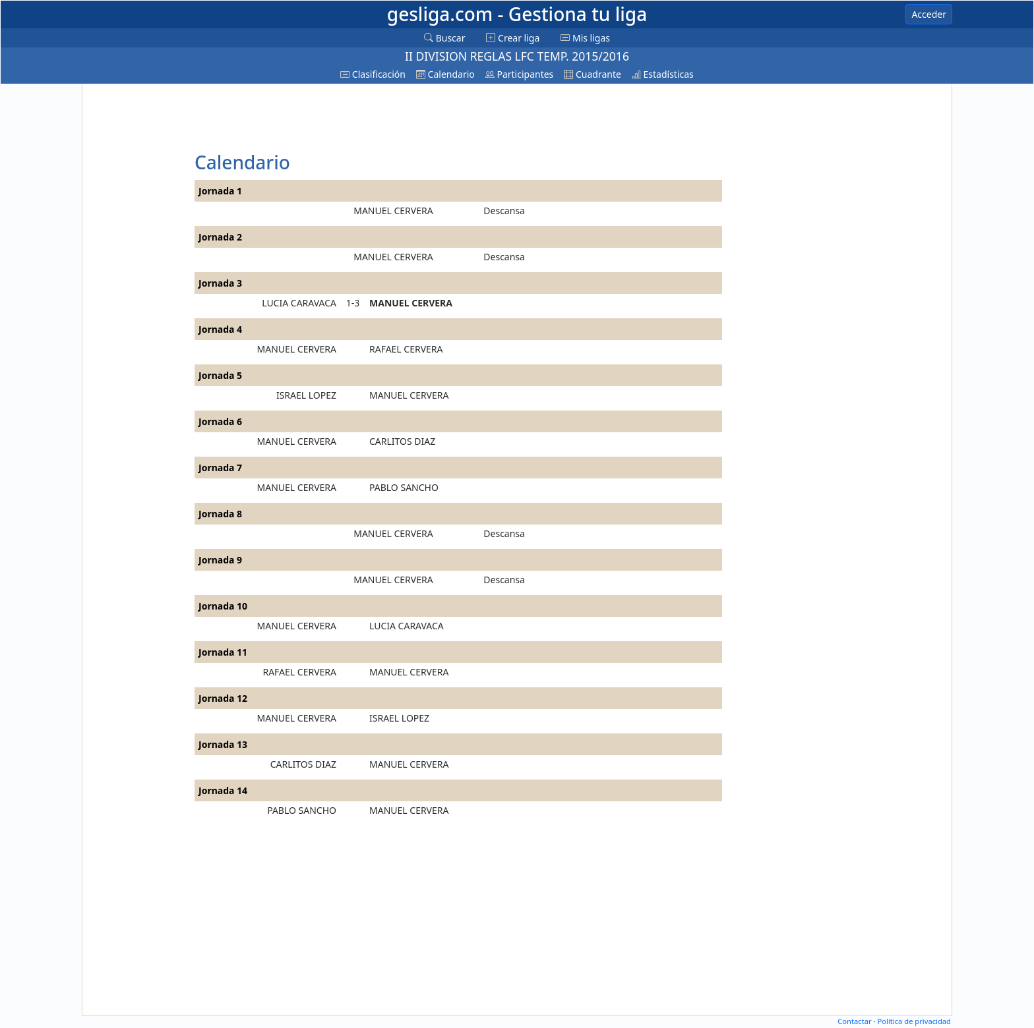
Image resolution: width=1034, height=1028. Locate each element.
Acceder (928, 14)
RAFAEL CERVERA (406, 349)
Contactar (854, 1021)
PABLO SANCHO (404, 487)
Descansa (504, 210)
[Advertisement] (136, 284)
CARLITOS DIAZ (402, 441)
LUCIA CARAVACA (299, 303)
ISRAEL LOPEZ (306, 395)
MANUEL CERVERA (393, 210)
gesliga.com (517, 13)
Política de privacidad (914, 1021)
